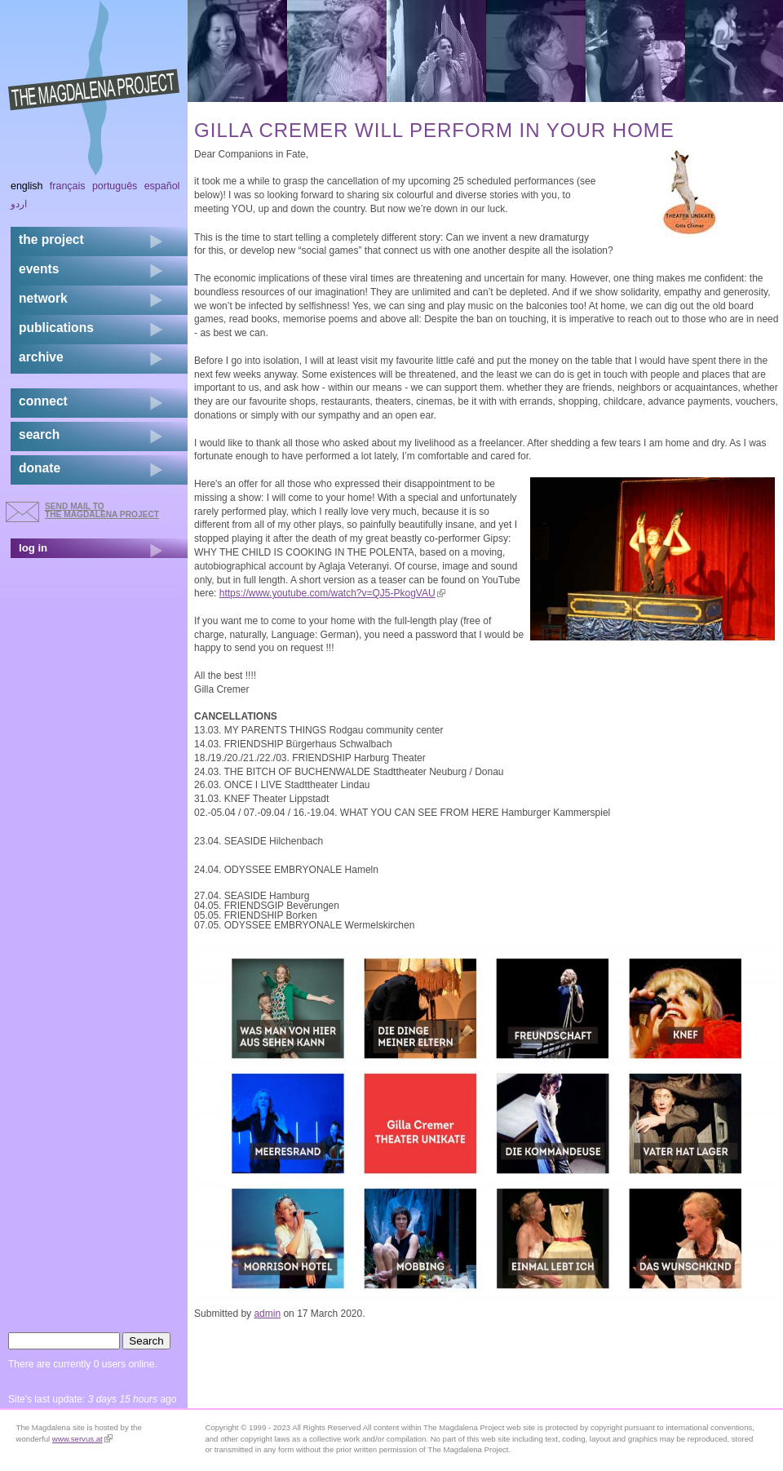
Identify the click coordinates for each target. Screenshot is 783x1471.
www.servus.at (82, 1438)
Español (162, 186)
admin (267, 1313)
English (27, 186)
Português (114, 186)
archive (41, 357)
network (43, 298)
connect (43, 401)
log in (33, 548)
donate (39, 468)
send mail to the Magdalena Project (102, 510)
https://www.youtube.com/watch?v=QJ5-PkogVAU (332, 593)
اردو (19, 204)
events (39, 269)
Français (68, 186)
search (39, 434)
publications (56, 328)
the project (51, 239)
